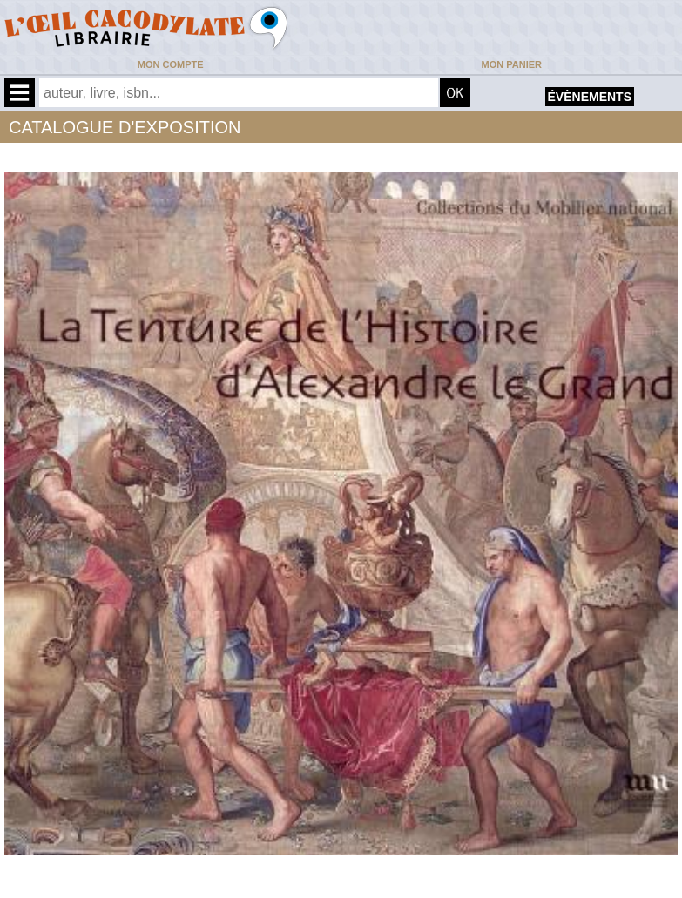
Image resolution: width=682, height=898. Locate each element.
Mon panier (512, 64)
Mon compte (171, 64)
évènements (589, 97)
